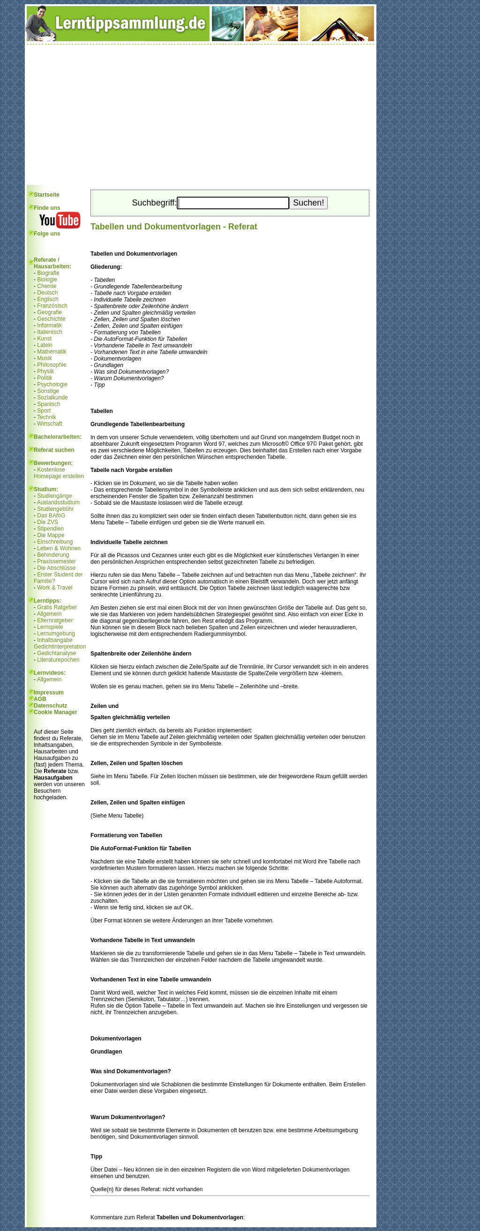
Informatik (49, 325)
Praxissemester (56, 561)
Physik (45, 371)
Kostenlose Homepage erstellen (59, 472)
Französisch (52, 305)
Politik (44, 378)
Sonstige (48, 391)
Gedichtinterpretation (60, 646)
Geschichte (51, 319)
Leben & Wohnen (59, 548)
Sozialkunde (52, 397)
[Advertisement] (200, 114)
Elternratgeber (55, 620)
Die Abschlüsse (56, 568)
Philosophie (51, 364)
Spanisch (48, 404)
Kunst (44, 338)
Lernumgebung (56, 633)
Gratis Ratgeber (57, 607)
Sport (44, 410)
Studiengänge (54, 496)
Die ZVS (47, 522)
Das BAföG (51, 515)
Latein (44, 345)
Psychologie (52, 384)
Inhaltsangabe (54, 640)
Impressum (49, 692)
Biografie (48, 273)
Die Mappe (50, 535)
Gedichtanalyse (56, 653)
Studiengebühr (55, 509)
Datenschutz (50, 705)
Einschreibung (55, 541)
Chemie (46, 286)
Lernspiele (50, 627)
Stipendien (50, 528)
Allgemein (49, 614)
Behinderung (53, 555)
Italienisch (49, 332)
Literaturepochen (58, 659)
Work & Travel (54, 587)
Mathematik (51, 351)
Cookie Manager (55, 712)
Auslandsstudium (58, 502)
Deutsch (47, 292)
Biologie (47, 279)
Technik (46, 417)
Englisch (47, 299)
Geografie (49, 312)
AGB (40, 699)
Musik (44, 358)
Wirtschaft (49, 423)
